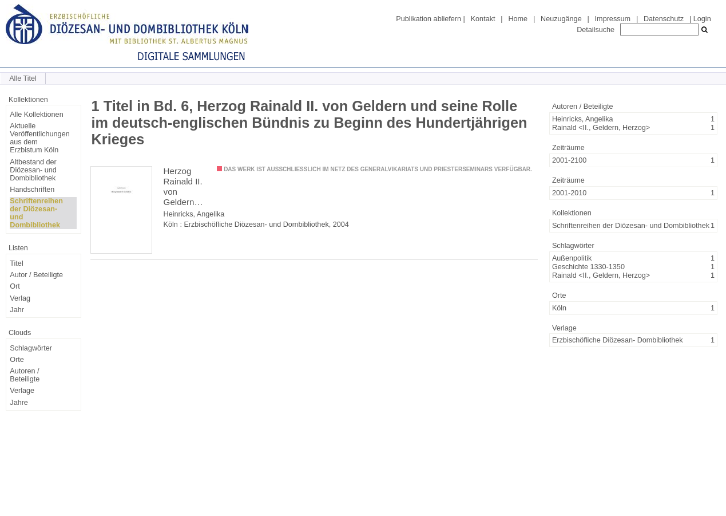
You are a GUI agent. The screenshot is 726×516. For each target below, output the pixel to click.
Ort (15, 286)
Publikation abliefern (428, 19)
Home (517, 19)
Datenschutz (664, 19)
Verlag (20, 298)
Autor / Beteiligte (36, 275)
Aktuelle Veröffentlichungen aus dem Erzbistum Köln (39, 138)
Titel (16, 263)
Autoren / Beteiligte (24, 375)
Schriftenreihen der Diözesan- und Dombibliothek (36, 213)
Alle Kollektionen (36, 115)
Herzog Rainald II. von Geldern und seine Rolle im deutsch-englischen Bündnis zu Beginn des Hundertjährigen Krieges (186, 187)
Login (702, 19)
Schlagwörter (31, 348)
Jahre (19, 403)
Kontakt (483, 19)
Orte (17, 360)
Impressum (612, 19)
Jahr (17, 310)
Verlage (22, 391)
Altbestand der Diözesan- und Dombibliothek (33, 170)
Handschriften (32, 190)
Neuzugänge (561, 19)
